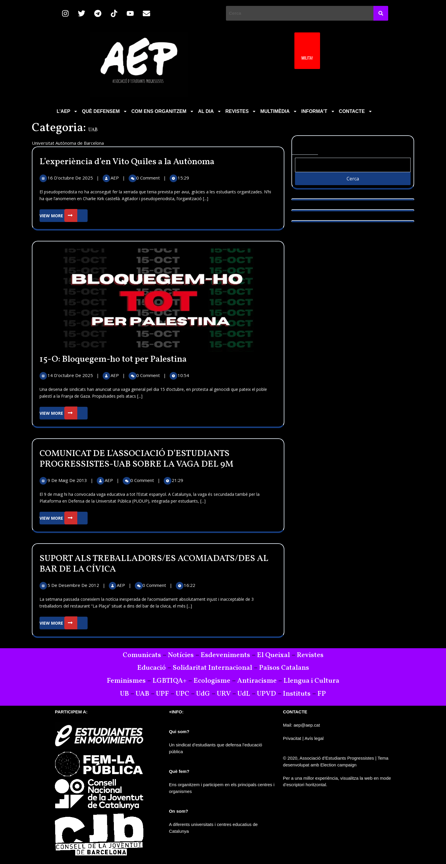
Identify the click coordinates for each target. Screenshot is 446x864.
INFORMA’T (318, 111)
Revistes (310, 655)
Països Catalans (284, 668)
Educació (151, 668)
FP (321, 694)
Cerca (305, 145)
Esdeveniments (225, 655)
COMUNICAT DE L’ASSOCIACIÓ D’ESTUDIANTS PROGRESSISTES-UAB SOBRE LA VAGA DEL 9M (136, 458)
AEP (115, 178)
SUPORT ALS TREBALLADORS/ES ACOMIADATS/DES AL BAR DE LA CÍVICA (154, 563)
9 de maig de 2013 (67, 480)
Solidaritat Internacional (212, 668)
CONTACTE (356, 111)
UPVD (266, 694)
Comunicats (142, 655)
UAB (142, 694)
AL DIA (210, 111)
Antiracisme (257, 681)
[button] (67, 111)
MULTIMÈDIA (279, 111)
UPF (162, 694)
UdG (203, 694)
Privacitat (292, 738)
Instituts (297, 694)
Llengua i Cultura (311, 681)
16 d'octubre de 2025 (70, 178)
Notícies (181, 655)
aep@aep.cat (306, 725)
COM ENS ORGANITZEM (162, 111)
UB (124, 694)
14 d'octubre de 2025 (70, 375)
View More (64, 215)
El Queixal (273, 655)
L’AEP (67, 111)
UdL (243, 694)
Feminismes (126, 681)
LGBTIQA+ (170, 681)
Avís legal (314, 738)
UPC (182, 694)
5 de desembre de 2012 (73, 585)
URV (224, 694)
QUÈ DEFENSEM (105, 111)
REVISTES (241, 111)
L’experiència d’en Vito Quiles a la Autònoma (127, 162)
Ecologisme (212, 681)
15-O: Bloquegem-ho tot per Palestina (113, 359)
